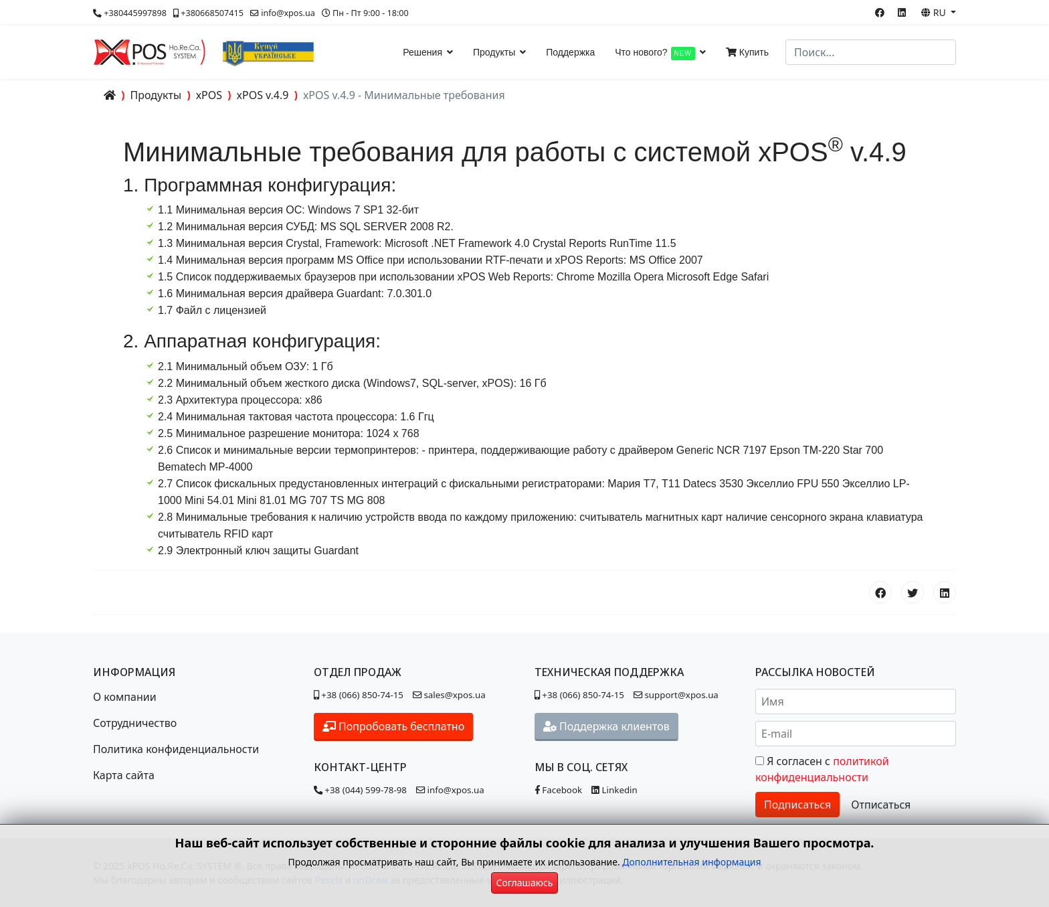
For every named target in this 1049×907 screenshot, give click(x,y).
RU (934, 12)
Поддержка (570, 52)
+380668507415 (212, 13)
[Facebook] (879, 12)
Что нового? (655, 53)
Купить (747, 52)
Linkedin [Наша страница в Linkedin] (614, 790)
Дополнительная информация (691, 861)
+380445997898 (135, 13)
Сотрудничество (135, 723)
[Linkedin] (902, 12)
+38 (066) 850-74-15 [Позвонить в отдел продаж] (358, 695)
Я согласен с (822, 769)
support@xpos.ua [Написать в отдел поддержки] (676, 695)
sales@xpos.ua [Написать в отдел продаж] (451, 695)
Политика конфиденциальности (176, 749)
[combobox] (870, 52)
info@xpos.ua (288, 13)
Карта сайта (124, 775)
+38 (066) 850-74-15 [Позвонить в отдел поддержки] (579, 695)
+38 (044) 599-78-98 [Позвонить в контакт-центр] (360, 790)
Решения (422, 52)
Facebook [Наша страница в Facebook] (558, 790)
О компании (125, 696)
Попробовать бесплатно (393, 726)
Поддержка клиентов (606, 726)
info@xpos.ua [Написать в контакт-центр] (450, 790)
